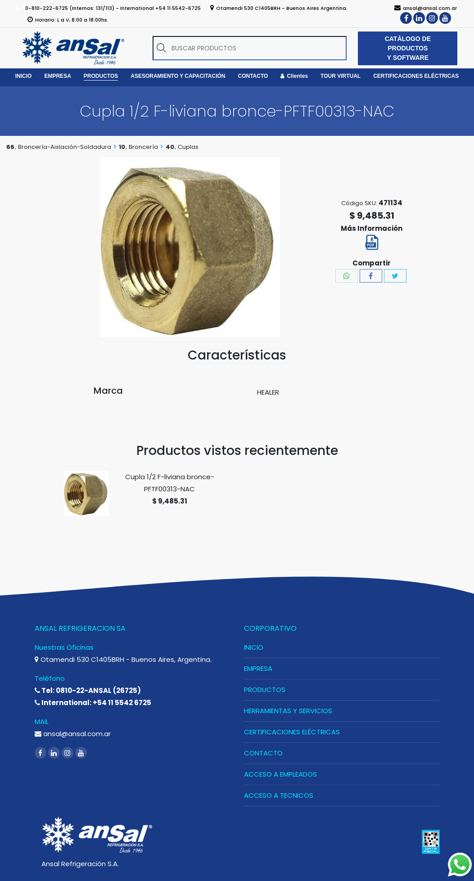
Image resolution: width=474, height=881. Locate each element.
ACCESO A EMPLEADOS (280, 774)
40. (171, 147)
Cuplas (188, 147)
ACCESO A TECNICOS (278, 795)
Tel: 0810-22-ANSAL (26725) (88, 690)
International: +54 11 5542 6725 (93, 702)
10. (123, 147)
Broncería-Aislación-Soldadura (64, 147)
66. (11, 147)
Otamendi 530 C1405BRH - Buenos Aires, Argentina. (123, 659)
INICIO (253, 647)
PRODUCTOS (264, 689)
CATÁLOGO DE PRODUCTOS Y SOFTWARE (408, 48)
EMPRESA (258, 668)
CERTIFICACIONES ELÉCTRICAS (292, 732)
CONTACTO (263, 753)
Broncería (143, 147)
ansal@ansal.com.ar (73, 733)
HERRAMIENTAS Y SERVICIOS (288, 710)
